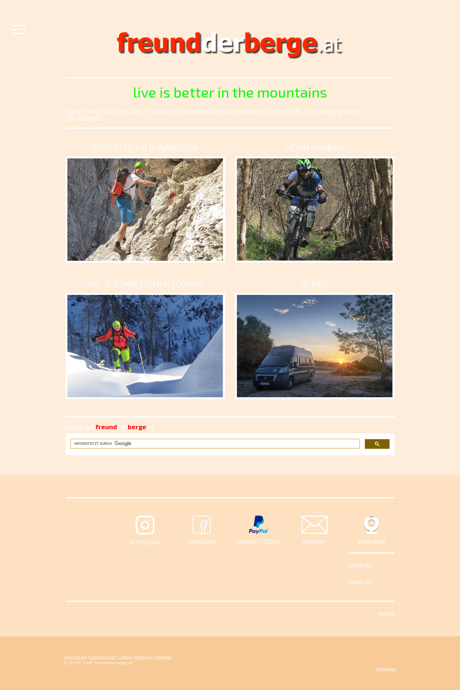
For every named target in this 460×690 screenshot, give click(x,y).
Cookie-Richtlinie (135, 657)
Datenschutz (102, 657)
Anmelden (386, 668)
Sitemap (163, 657)
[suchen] (214, 443)
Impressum (75, 657)
